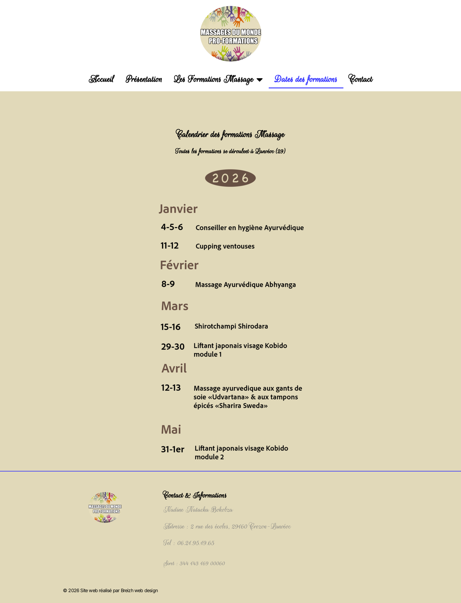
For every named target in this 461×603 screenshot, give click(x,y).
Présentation (144, 79)
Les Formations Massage (218, 79)
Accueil (101, 79)
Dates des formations (306, 79)
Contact (361, 79)
